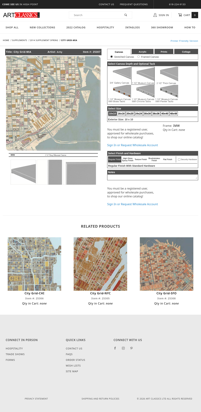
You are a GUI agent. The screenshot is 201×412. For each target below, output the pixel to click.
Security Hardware (189, 159)
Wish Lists (73, 365)
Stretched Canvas (124, 56)
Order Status (75, 360)
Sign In (161, 15)
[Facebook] (116, 349)
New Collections (42, 27)
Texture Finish (141, 159)
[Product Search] (94, 15)
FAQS (69, 354)
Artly (59, 52)
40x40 (164, 113)
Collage (186, 51)
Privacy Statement (36, 398)
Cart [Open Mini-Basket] (188, 15)
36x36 (156, 113)
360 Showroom (162, 27)
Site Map (72, 371)
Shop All (12, 27)
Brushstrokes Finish (154, 159)
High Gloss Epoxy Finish (127, 159)
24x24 (138, 113)
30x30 (147, 113)
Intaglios (132, 27)
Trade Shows (15, 354)
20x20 (129, 113)
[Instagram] (125, 349)
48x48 (173, 113)
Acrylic (142, 51)
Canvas (119, 52)
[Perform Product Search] (126, 15)
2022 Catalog (76, 27)
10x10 (112, 113)
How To (189, 27)
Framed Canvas (150, 56)
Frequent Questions (134, 4)
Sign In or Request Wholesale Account (132, 145)
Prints (164, 51)
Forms (10, 360)
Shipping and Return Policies (100, 398)
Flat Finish (167, 159)
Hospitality (105, 27)
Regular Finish (114, 159)
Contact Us (106, 4)
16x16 (121, 113)
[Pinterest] (133, 349)
